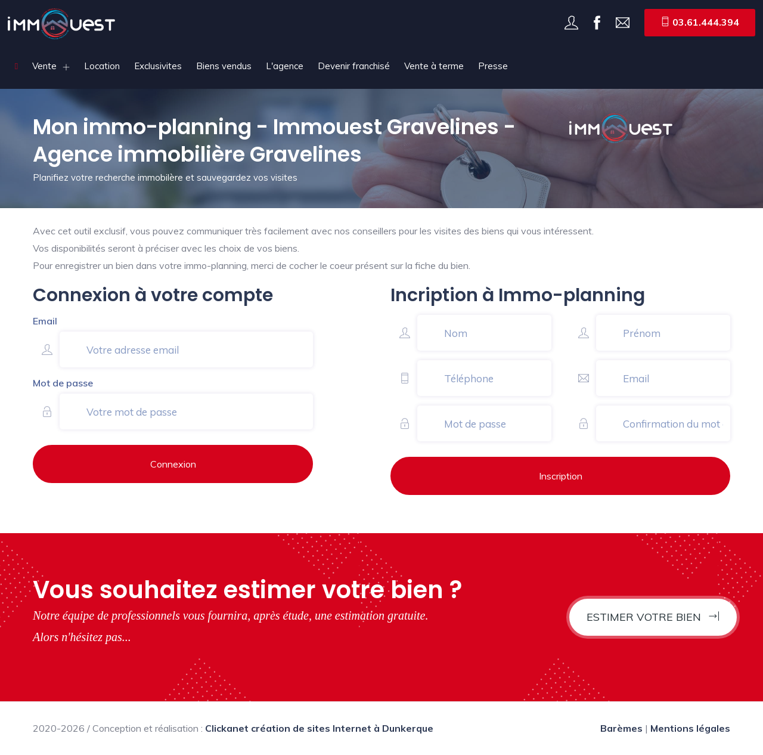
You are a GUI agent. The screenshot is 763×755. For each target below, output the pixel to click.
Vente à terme (434, 66)
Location (102, 66)
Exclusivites (158, 66)
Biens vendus (224, 66)
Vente (44, 66)
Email (45, 321)
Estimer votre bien (653, 617)
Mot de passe (63, 383)
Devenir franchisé (354, 66)
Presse (493, 66)
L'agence (284, 66)
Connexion (173, 464)
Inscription (560, 476)
